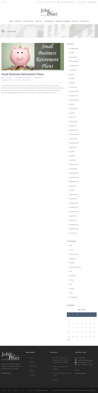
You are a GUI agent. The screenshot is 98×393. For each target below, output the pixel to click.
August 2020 (72, 147)
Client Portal (92, 2)
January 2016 (73, 233)
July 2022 (71, 104)
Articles (75, 21)
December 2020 (73, 130)
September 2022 (74, 100)
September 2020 (74, 143)
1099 (10, 80)
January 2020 (73, 169)
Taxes (19, 80)
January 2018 (73, 199)
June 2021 (72, 113)
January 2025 (73, 57)
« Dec (68, 340)
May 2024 (72, 83)
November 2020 (73, 134)
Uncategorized (26, 80)
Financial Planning (63, 21)
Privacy (22, 390)
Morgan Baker (26, 77)
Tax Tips (14, 80)
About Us (38, 21)
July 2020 (71, 151)
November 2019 (73, 177)
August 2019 (72, 186)
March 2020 (72, 160)
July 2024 (71, 74)
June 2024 (72, 78)
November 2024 (73, 66)
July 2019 (71, 190)
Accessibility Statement (41, 390)
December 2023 (73, 91)
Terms (16, 390)
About (9, 390)
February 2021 (73, 121)
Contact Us (84, 21)
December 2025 (73, 48)
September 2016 (74, 229)
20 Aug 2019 (8, 77)
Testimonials (49, 21)
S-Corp (71, 280)
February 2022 (73, 108)
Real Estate (72, 276)
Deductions (72, 258)
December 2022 (73, 96)
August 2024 (72, 70)
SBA (70, 284)
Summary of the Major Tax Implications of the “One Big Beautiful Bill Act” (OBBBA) (61, 360)
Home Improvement (75, 267)
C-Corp (71, 250)
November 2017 (73, 207)
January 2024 (73, 87)
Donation (72, 263)
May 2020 (72, 156)
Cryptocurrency (73, 254)
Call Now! (55, 380)
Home (11, 21)
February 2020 (73, 164)
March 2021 (72, 117)
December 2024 (73, 61)
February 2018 (73, 194)
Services (18, 21)
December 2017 (73, 203)
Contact (29, 390)
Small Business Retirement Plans (22, 74)
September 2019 (74, 181)
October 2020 (73, 138)
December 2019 (73, 173)
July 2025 (71, 53)
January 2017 (73, 220)
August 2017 (72, 216)
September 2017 (74, 211)
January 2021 (73, 126)
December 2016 (73, 224)
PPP (70, 271)
